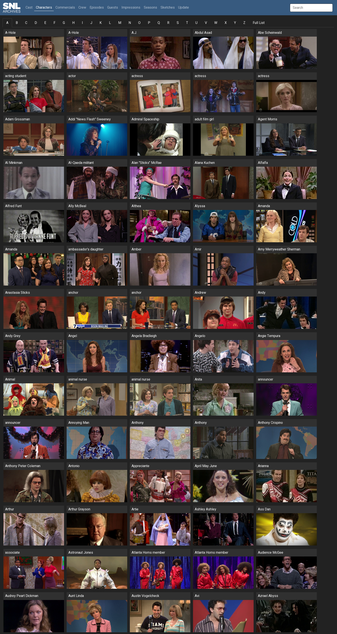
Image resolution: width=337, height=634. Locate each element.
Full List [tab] (259, 22)
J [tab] (91, 22)
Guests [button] (112, 7)
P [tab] (149, 22)
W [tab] (215, 22)
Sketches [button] (168, 7)
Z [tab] (244, 22)
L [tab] (110, 22)
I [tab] (82, 22)
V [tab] (206, 22)
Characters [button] (44, 7)
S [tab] (178, 22)
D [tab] (36, 22)
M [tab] (119, 22)
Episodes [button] (97, 7)
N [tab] (130, 22)
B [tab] (17, 22)
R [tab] (168, 22)
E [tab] (45, 22)
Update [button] (183, 7)
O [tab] (139, 22)
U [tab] (196, 22)
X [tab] (226, 22)
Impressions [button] (130, 7)
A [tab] (7, 22)
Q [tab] (159, 22)
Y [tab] (235, 22)
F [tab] (54, 22)
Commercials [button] (65, 7)
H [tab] (73, 22)
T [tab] (187, 22)
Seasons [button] (150, 7)
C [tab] (26, 22)
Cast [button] (30, 7)
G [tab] (64, 22)
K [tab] (101, 22)
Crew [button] (82, 7)
